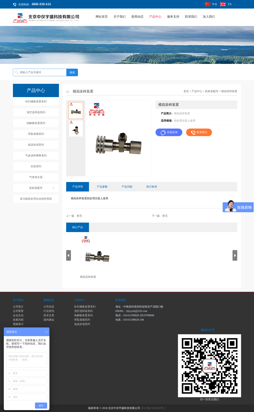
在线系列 (36, 166)
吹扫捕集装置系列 (36, 101)
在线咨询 (172, 132)
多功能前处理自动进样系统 (36, 198)
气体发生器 (36, 177)
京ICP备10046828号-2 (153, 408)
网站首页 (102, 16)
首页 (186, 91)
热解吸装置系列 (36, 123)
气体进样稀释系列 (36, 155)
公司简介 (18, 306)
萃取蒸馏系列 (36, 134)
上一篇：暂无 (74, 215)
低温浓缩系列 (36, 144)
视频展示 (18, 324)
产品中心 (155, 16)
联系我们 (191, 16)
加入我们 (209, 16)
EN (230, 4)
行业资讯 (49, 311)
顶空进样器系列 (36, 112)
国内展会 (49, 319)
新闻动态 (137, 16)
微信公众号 (207, 330)
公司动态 (49, 306)
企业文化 (18, 315)
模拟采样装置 (229, 91)
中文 (214, 4)
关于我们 (120, 16)
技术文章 (49, 315)
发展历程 (18, 319)
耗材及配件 (36, 188)
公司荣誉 (18, 311)
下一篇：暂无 (160, 215)
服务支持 (173, 16)
